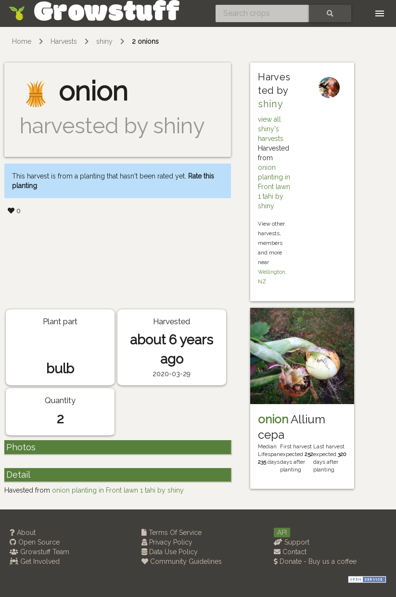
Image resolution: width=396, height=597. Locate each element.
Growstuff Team (39, 552)
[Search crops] (262, 13)
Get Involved (35, 561)
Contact (290, 552)
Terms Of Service (171, 532)
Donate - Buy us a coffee (315, 561)
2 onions (145, 41)
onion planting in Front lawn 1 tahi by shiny (274, 187)
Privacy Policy (166, 542)
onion (273, 419)
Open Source (35, 542)
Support (291, 542)
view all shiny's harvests (270, 128)
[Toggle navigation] (379, 13)
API (282, 532)
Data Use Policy (169, 552)
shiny (104, 41)
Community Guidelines (181, 561)
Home (21, 41)
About (23, 532)
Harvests (64, 41)
